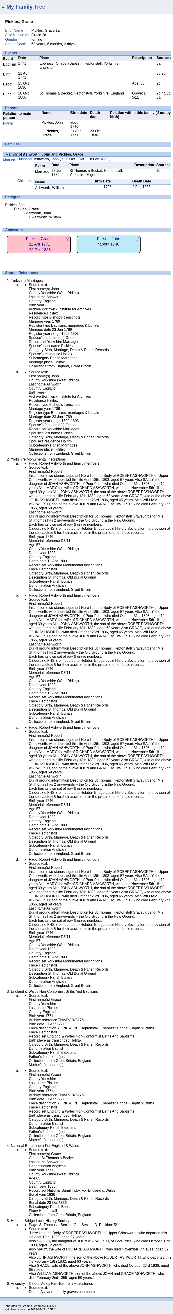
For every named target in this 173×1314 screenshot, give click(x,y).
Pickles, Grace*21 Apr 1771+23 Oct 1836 (38, 244)
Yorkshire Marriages (27, 281)
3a (159, 63)
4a (164, 93)
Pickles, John (52, 122)
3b (159, 73)
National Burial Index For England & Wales (45, 1146)
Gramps (27, 1306)
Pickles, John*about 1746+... (108, 244)
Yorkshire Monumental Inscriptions (38, 459)
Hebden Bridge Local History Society (40, 1221)
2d (159, 93)
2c (158, 83)
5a (168, 93)
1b (158, 171)
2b (164, 73)
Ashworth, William (49, 188)
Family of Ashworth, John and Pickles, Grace (44, 154)
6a (159, 97)
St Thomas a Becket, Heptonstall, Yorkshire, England (81, 93)
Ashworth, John (46, 159)
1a (58, 30)
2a (44, 35)
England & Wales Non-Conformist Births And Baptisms (54, 991)
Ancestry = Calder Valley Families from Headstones (52, 1284)
